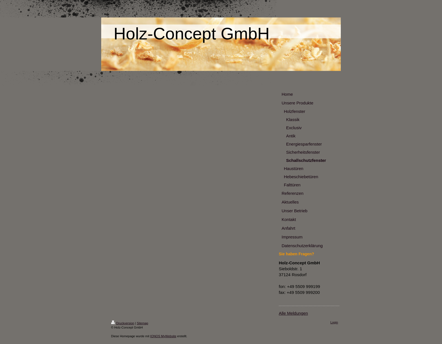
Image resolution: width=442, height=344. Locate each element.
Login (334, 322)
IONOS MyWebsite (163, 336)
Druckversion (122, 323)
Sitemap (142, 323)
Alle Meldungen (293, 313)
